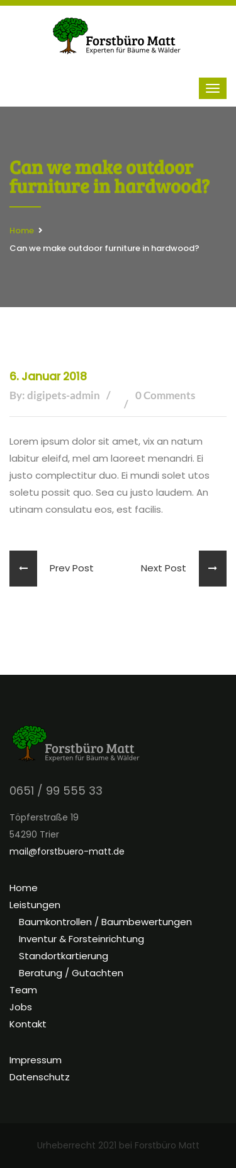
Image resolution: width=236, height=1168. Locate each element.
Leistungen (34, 904)
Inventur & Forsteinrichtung (81, 938)
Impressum (35, 1059)
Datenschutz (39, 1076)
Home (21, 231)
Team (23, 989)
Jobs (20, 1006)
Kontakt (28, 1024)
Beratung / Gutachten (71, 972)
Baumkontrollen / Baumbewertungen (105, 921)
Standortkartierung (63, 955)
